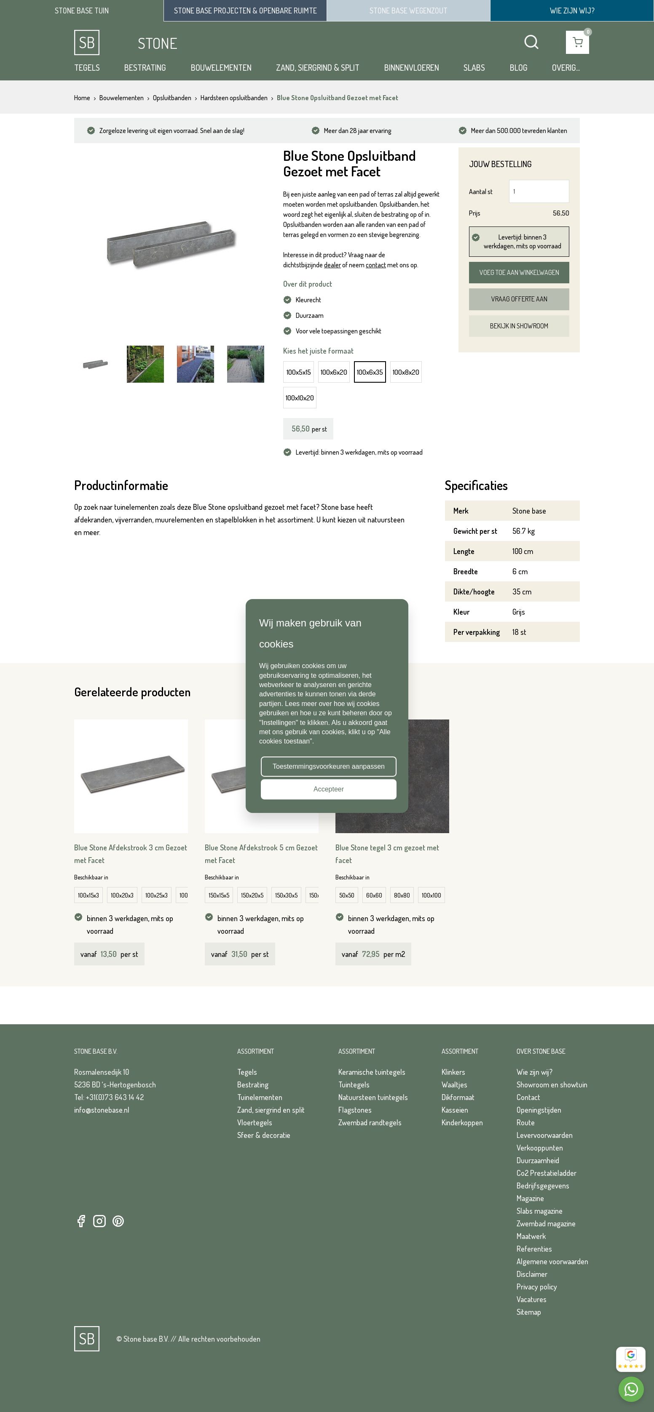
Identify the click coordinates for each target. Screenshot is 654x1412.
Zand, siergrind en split (271, 1109)
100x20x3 (122, 895)
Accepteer (329, 789)
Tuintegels (354, 1084)
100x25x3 (156, 895)
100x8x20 (406, 372)
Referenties (534, 1248)
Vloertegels (254, 1122)
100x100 (431, 895)
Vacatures (532, 1299)
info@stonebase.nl (101, 1109)
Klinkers (453, 1071)
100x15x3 (88, 895)
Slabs (474, 67)
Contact (528, 1097)
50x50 (346, 895)
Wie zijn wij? (534, 1071)
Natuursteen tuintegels (373, 1097)
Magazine (530, 1198)
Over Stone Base (541, 1051)
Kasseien (455, 1109)
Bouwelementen (221, 67)
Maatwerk (531, 1236)
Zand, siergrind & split (317, 67)
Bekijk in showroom (519, 326)
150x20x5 (252, 895)
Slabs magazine (540, 1210)
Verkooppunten (540, 1147)
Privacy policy (537, 1286)
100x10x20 (300, 397)
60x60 (374, 895)
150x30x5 (286, 895)
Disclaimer (532, 1274)
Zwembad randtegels (370, 1122)
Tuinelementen (259, 1097)
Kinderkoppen (462, 1122)
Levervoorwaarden (545, 1135)
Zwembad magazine (546, 1223)
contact (376, 265)
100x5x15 (299, 372)
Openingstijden (539, 1109)
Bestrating (145, 67)
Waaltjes (454, 1084)
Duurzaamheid (538, 1160)
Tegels (87, 67)
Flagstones (355, 1109)
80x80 (402, 895)
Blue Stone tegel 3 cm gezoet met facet (387, 854)
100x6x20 (334, 372)
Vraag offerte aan (519, 299)
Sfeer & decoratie (263, 1135)
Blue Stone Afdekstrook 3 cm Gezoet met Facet (130, 854)
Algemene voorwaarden (552, 1261)
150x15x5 (219, 895)
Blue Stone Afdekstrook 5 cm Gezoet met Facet (261, 854)
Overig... (566, 67)
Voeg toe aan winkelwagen (519, 272)
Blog (519, 67)
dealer (332, 265)
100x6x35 (370, 372)
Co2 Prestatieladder (546, 1173)
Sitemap (529, 1311)
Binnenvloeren (411, 67)
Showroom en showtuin (552, 1084)
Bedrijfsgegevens (543, 1185)
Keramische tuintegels (371, 1071)
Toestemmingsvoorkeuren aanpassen (329, 766)
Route (526, 1122)
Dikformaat (458, 1097)
